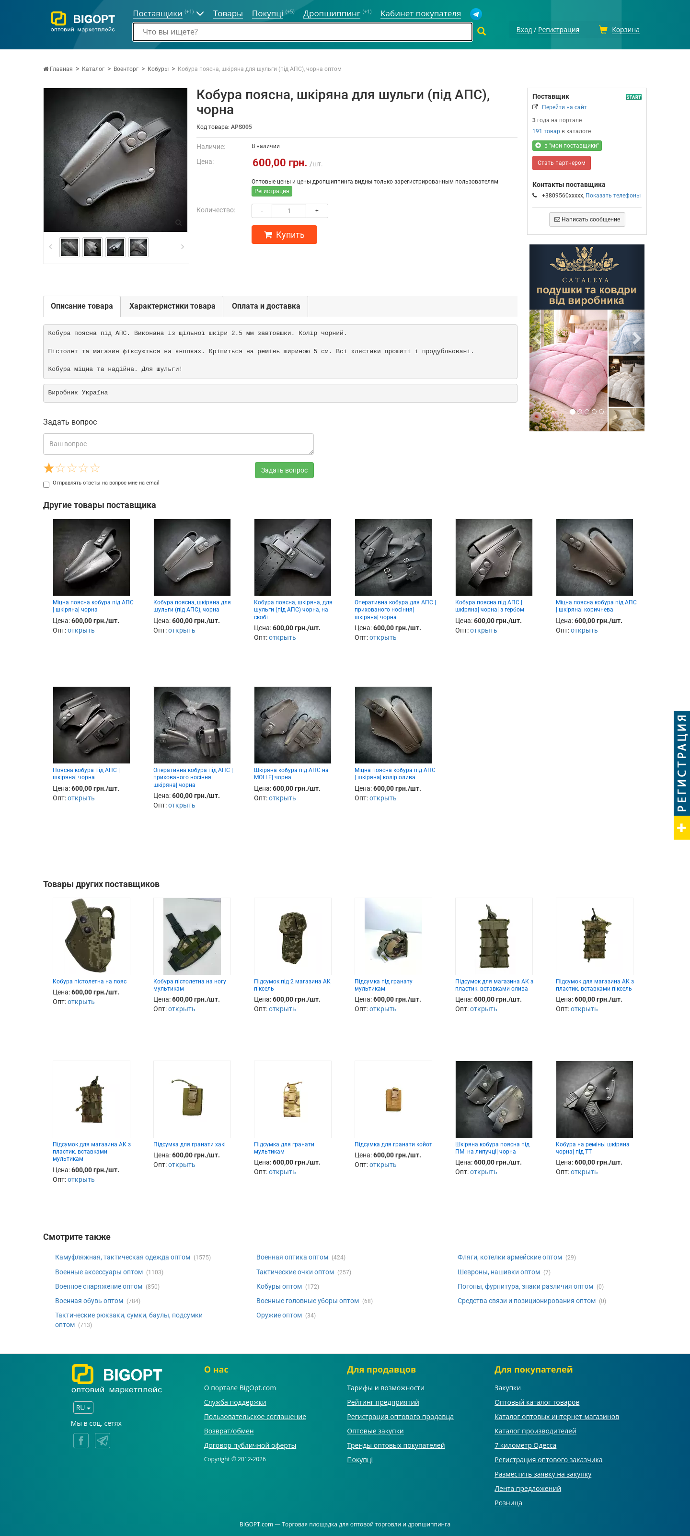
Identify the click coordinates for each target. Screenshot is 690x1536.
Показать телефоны (613, 194)
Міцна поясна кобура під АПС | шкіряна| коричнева (596, 605)
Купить (284, 233)
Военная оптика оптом (292, 1256)
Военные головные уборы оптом (307, 1299)
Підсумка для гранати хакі (189, 1143)
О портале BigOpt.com (240, 1386)
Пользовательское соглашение (255, 1415)
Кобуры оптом (279, 1285)
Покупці (360, 1458)
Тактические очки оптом (295, 1270)
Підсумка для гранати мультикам (284, 1147)
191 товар (546, 130)
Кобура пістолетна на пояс (89, 980)
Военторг (126, 67)
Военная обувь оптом (89, 1299)
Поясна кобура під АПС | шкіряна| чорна (86, 772)
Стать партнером (562, 161)
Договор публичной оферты (250, 1443)
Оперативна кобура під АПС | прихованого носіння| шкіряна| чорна (193, 776)
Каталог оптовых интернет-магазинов (556, 1415)
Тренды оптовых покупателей (396, 1443)
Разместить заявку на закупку (542, 1472)
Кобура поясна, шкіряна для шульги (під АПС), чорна (192, 605)
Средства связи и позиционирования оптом (527, 1299)
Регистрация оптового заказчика (548, 1458)
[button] (538, 336)
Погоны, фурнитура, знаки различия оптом (525, 1285)
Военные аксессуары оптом (99, 1270)
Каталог (93, 67)
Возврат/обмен (229, 1429)
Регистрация (271, 189)
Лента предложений (527, 1486)
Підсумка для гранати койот (393, 1143)
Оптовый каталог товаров (536, 1400)
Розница (508, 1501)
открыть (81, 629)
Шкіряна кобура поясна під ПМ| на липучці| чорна (492, 1147)
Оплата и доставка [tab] (266, 304)
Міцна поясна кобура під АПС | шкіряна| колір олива (395, 772)
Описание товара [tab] (82, 304)
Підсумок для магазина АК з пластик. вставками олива (494, 984)
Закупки (507, 1386)
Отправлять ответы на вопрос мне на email (101, 481)
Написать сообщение (587, 218)
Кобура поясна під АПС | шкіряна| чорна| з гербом (489, 605)
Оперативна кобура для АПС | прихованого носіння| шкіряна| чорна (395, 608)
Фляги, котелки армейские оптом (510, 1256)
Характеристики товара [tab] (172, 304)
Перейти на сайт (564, 106)
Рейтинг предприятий (383, 1400)
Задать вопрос (284, 469)
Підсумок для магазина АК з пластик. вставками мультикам (92, 1150)
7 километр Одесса (525, 1443)
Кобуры (158, 67)
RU (83, 1406)
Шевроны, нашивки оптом (499, 1270)
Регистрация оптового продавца (400, 1415)
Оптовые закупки (375, 1429)
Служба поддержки (235, 1400)
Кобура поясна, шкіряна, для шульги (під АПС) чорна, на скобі (293, 608)
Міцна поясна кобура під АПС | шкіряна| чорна (93, 605)
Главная (58, 67)
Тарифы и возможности (386, 1386)
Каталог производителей (535, 1429)
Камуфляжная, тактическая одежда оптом (122, 1256)
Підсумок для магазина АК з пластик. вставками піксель (595, 984)
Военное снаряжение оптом (98, 1285)
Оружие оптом (279, 1313)
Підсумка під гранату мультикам (384, 984)
